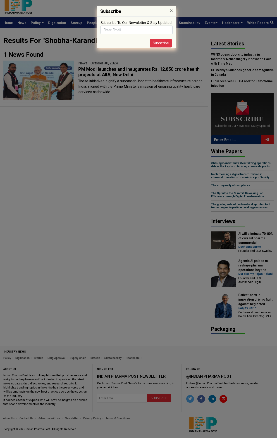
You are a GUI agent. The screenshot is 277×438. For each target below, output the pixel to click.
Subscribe (161, 43)
